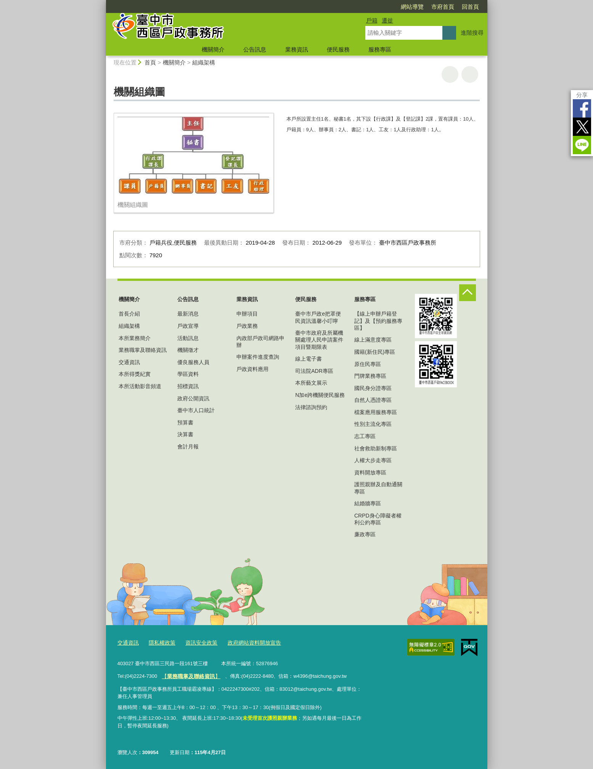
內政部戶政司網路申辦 (260, 341)
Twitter (582, 127)
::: (102, 3)
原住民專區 (367, 364)
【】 (189, 674)
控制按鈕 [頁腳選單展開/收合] (467, 292)
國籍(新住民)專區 (374, 352)
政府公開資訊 (193, 398)
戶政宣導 (188, 326)
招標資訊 (188, 386)
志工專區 (365, 436)
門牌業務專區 (370, 376)
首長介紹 (129, 314)
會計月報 (188, 446)
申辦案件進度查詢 (257, 357)
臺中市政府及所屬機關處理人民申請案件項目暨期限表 (319, 340)
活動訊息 (188, 338)
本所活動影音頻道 (140, 386)
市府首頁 (442, 6)
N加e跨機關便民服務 (320, 395)
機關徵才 (188, 350)
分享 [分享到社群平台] (582, 95)
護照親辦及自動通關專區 (378, 487)
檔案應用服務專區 (375, 412)
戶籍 (372, 20)
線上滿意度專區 (373, 340)
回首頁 (470, 6)
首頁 (150, 62)
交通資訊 (129, 362)
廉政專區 (365, 534)
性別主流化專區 (373, 424)
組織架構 (203, 62)
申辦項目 (247, 314)
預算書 (185, 422)
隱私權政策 (159, 642)
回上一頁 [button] (469, 74)
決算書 (185, 434)
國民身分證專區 (373, 388)
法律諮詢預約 (311, 407)
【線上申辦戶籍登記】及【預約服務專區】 (378, 320)
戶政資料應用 (252, 369)
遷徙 (387, 20)
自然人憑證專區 (373, 400)
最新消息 (188, 314)
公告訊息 (254, 49)
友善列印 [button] (450, 74)
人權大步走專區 (373, 460)
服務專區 (379, 49)
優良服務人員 (193, 362)
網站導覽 (412, 6)
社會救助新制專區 (375, 448)
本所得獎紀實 (135, 374)
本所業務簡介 (135, 338)
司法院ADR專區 (314, 371)
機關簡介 (213, 49)
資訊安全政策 (197, 642)
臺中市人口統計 (196, 410)
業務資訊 (296, 49)
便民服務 (338, 49)
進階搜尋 (472, 32)
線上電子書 (308, 359)
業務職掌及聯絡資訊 (143, 350)
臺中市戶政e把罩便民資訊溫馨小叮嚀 (318, 317)
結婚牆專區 (367, 503)
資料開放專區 (370, 472)
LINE (582, 145)
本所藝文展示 (311, 383)
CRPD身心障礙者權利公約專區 (378, 519)
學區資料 (188, 374)
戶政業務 (247, 326)
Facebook (582, 108)
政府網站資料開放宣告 (247, 642)
